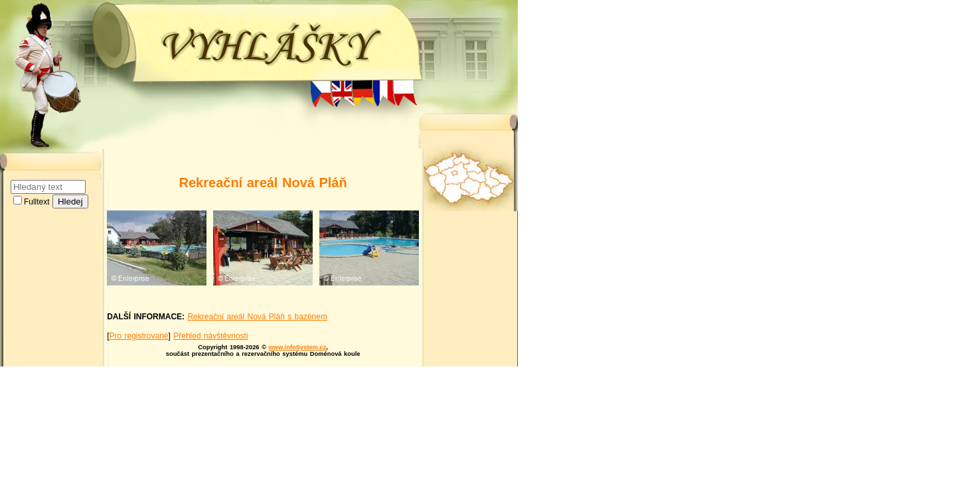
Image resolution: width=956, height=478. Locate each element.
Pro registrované (138, 336)
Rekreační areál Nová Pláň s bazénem (257, 316)
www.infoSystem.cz (298, 347)
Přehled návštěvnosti (210, 336)
